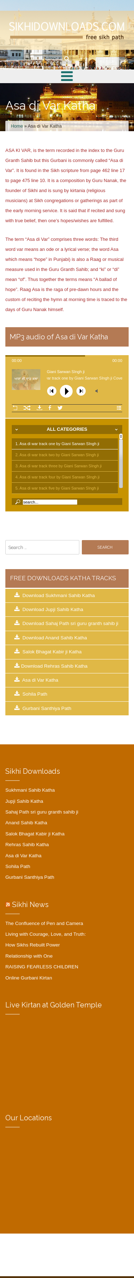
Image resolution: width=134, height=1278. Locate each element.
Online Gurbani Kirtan (28, 978)
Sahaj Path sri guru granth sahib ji (41, 812)
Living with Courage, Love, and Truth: (45, 934)
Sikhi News (30, 904)
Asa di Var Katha (36, 680)
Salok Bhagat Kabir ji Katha (47, 651)
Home (17, 126)
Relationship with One (29, 956)
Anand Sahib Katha (26, 822)
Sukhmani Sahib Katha (30, 790)
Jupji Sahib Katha (24, 801)
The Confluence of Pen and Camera (44, 923)
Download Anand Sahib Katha (50, 637)
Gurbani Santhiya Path (42, 708)
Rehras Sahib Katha (27, 844)
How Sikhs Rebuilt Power (32, 945)
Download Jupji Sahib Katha (48, 609)
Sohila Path (30, 694)
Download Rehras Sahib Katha (51, 666)
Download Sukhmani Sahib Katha (54, 595)
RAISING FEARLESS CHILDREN (41, 966)
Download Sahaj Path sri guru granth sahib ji (66, 623)
